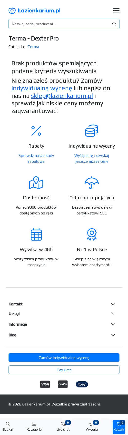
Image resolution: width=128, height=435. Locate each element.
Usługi (14, 313)
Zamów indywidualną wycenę (64, 357)
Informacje (18, 324)
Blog (12, 335)
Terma (33, 46)
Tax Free (64, 370)
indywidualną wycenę (41, 88)
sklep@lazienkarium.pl (62, 95)
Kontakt (15, 304)
